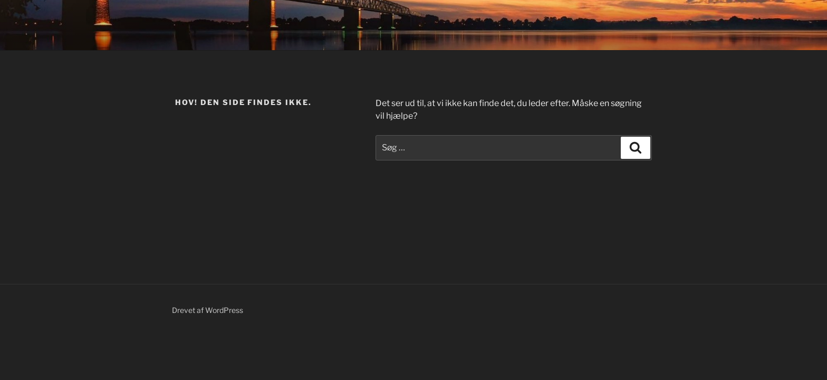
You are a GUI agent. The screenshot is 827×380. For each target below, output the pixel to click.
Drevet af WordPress (207, 310)
